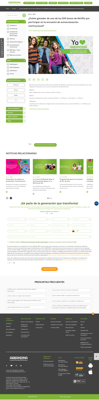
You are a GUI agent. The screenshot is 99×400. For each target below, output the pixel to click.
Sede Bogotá (14, 64)
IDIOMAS (53, 319)
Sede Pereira (13, 70)
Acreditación (14, 28)
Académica (13, 25)
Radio (16, 95)
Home (7, 8)
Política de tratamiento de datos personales (34, 242)
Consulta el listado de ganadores (39, 109)
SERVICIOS (69, 319)
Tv (16, 100)
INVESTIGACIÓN (26, 319)
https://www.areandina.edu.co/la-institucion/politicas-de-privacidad (69, 255)
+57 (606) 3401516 (63, 366)
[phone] (83, 231)
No (52, 214)
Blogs (9, 121)
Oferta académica (13, 108)
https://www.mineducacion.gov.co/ (15, 388)
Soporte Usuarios (70, 335)
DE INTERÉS (84, 319)
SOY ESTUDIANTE (42, 3)
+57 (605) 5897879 (63, 371)
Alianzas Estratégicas (16, 42)
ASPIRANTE (53, 3)
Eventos (10, 112)
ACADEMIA (88, 3)
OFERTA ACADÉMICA (76, 3)
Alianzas (12, 38)
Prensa (16, 90)
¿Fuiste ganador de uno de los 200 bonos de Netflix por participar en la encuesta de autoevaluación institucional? (51, 8)
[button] (2, 40)
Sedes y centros (13, 116)
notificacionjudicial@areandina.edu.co (16, 372)
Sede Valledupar (14, 67)
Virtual (12, 73)
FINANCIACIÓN (63, 3)
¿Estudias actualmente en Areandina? (49, 212)
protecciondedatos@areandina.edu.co (75, 260)
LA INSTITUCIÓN (29, 3)
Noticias (14, 8)
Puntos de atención (48, 361)
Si (47, 214)
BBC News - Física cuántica (15, 51)
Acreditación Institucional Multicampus (14, 33)
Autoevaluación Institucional (14, 46)
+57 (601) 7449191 (63, 362)
